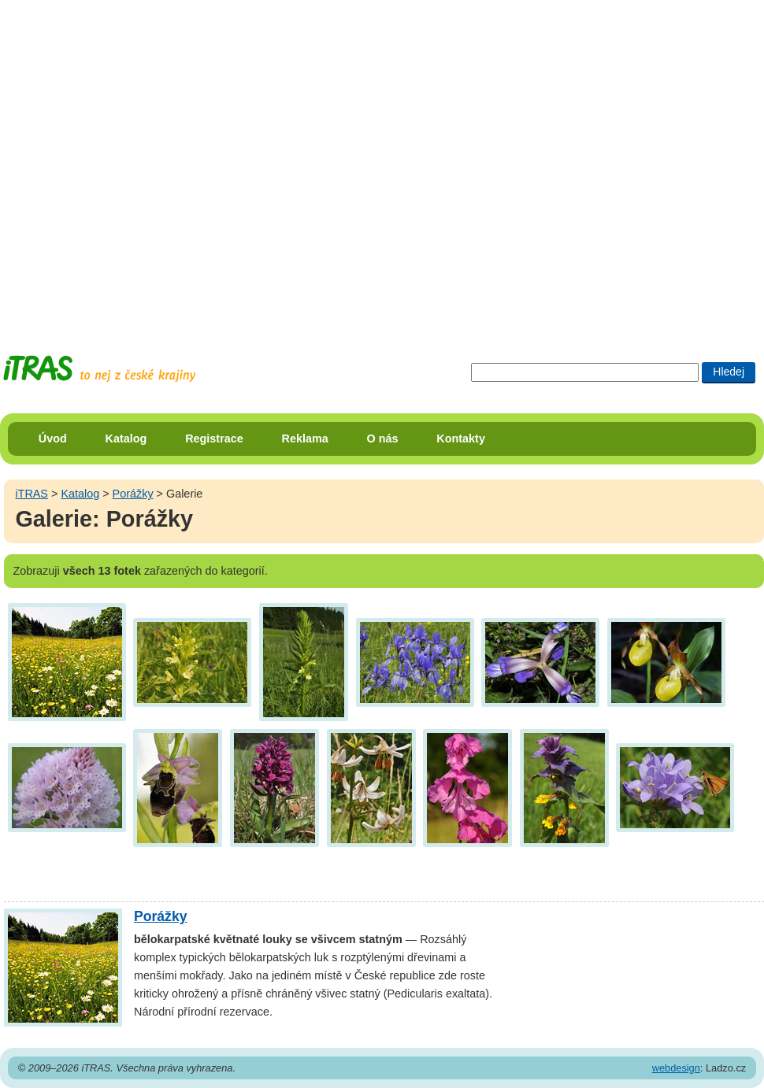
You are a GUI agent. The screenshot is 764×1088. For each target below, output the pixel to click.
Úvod (53, 438)
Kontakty (460, 438)
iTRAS (31, 493)
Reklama (305, 438)
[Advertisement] (163, 163)
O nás (383, 438)
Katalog (126, 438)
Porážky (133, 493)
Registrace (214, 438)
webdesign (676, 1068)
